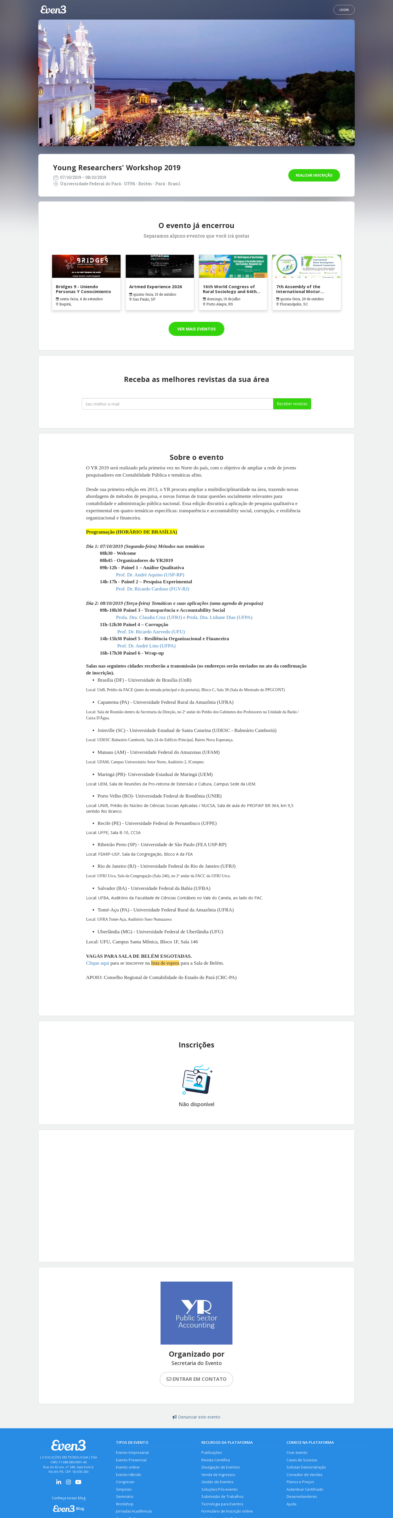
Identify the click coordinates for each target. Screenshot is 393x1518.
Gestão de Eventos (217, 1481)
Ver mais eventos (196, 329)
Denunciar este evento (196, 1417)
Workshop (124, 1504)
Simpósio (124, 1489)
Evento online (128, 1467)
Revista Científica (215, 1460)
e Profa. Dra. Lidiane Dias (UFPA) (217, 617)
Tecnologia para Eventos (222, 1504)
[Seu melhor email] (177, 404)
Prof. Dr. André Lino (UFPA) (146, 646)
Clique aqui (97, 963)
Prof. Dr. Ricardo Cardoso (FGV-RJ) (152, 589)
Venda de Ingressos (218, 1474)
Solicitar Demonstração (306, 1467)
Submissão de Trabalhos (222, 1496)
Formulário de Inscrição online (227, 1511)
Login (344, 10)
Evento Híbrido (128, 1474)
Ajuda (291, 1504)
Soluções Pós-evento (219, 1489)
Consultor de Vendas (304, 1474)
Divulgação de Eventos (220, 1467)
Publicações (211, 1452)
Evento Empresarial (132, 1452)
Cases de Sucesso (302, 1460)
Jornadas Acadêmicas (134, 1511)
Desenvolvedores (302, 1496)
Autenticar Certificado (305, 1489)
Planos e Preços (300, 1481)
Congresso (125, 1481)
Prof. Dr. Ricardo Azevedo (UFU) (151, 631)
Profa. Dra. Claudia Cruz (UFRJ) (149, 617)
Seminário (124, 1496)
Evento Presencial (131, 1460)
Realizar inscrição (314, 175)
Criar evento (297, 1452)
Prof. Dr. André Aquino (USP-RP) (150, 575)
